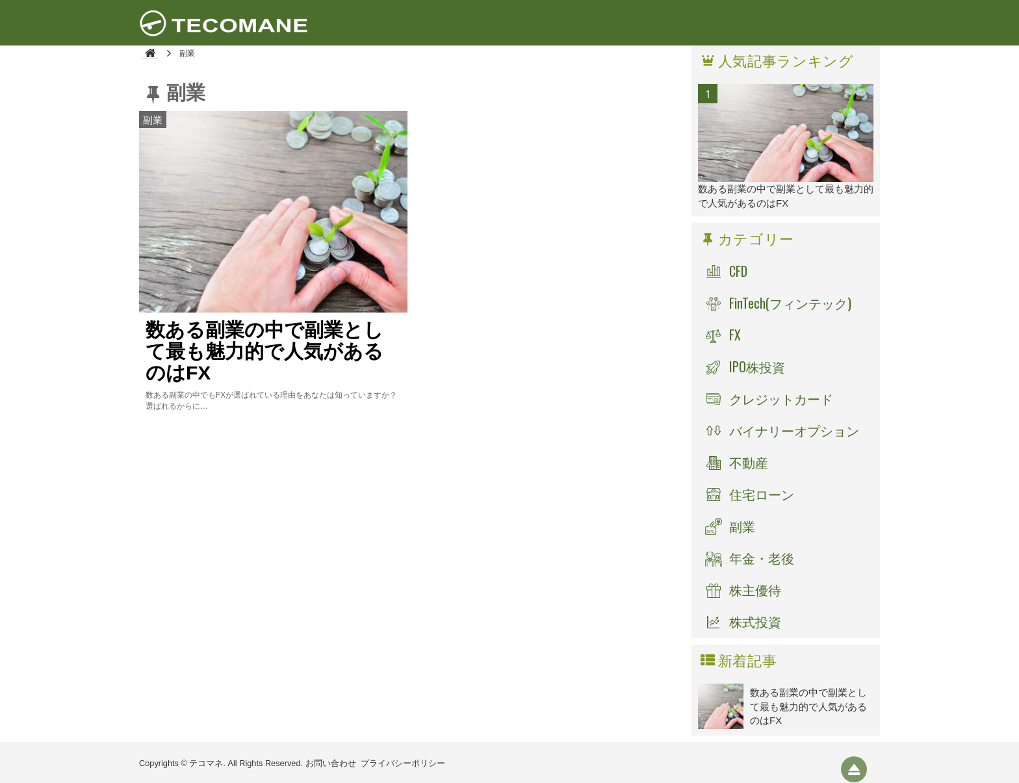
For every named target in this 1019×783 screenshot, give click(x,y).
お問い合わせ (330, 763)
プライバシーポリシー (403, 763)
